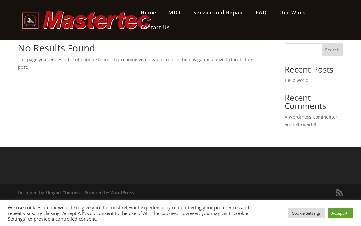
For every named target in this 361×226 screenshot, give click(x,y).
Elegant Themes (62, 193)
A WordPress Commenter (311, 117)
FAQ (261, 13)
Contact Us (155, 28)
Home (148, 13)
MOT (175, 13)
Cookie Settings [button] (306, 213)
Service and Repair (218, 13)
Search (332, 50)
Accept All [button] (340, 213)
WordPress (122, 193)
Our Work (292, 13)
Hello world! (297, 80)
